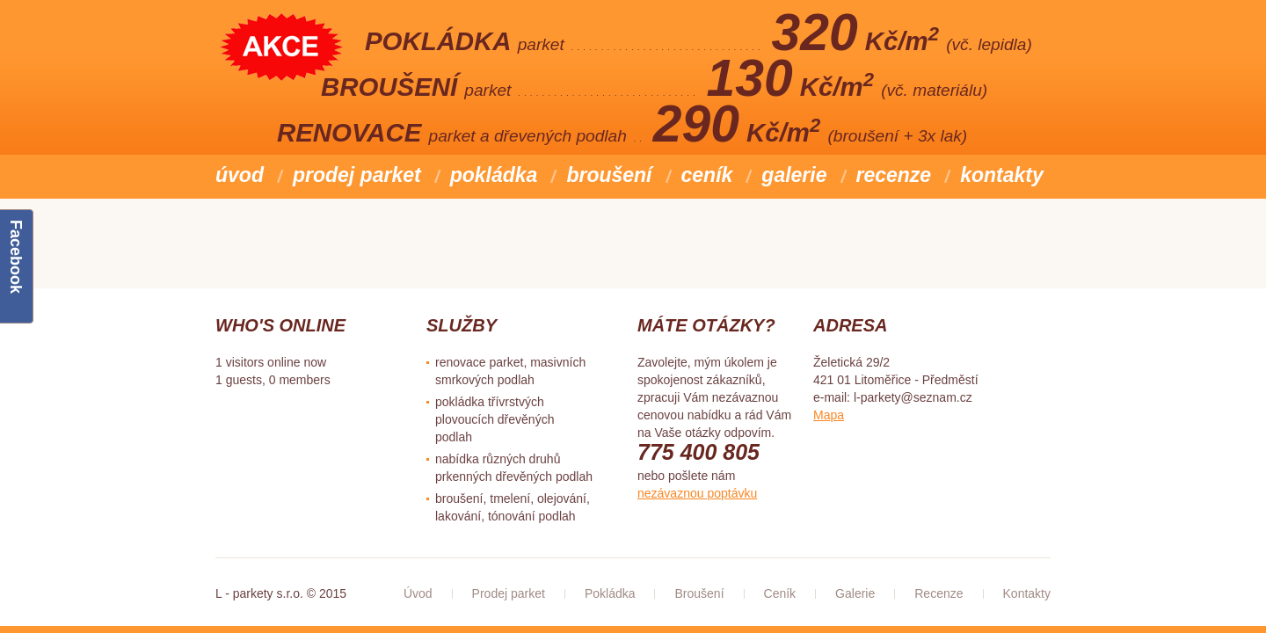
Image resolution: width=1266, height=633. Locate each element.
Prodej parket (357, 175)
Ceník (707, 175)
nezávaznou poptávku (697, 493)
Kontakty (1002, 175)
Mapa (828, 415)
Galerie (793, 175)
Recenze (894, 175)
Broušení (608, 175)
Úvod (239, 175)
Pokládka (494, 175)
